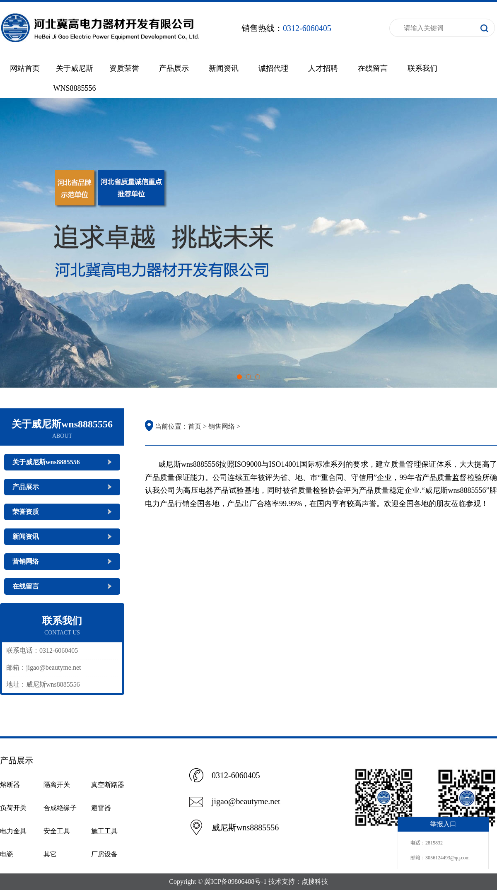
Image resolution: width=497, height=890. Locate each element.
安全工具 (56, 831)
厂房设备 (104, 854)
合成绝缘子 (60, 807)
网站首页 (25, 68)
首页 (194, 426)
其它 (50, 854)
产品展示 (174, 68)
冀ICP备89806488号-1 (235, 881)
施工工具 (104, 831)
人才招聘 (323, 68)
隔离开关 (56, 784)
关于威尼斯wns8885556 (46, 462)
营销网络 (25, 561)
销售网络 (221, 426)
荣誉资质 (25, 511)
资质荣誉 (124, 68)
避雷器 (101, 807)
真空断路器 (107, 784)
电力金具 (13, 831)
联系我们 (422, 68)
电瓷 (6, 854)
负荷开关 (13, 807)
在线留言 (373, 68)
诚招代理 (273, 68)
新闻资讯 (224, 68)
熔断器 (10, 784)
